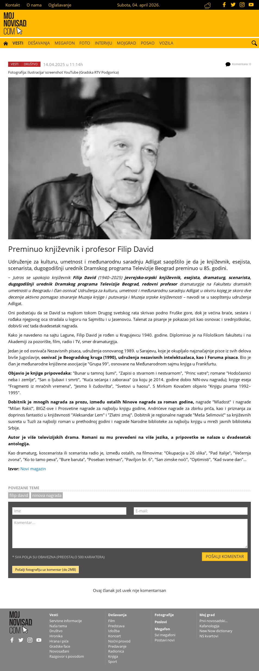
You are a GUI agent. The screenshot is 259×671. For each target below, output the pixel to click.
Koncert (114, 636)
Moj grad (207, 614)
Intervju (103, 43)
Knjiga (113, 656)
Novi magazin (33, 468)
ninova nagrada (46, 495)
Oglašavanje (59, 5)
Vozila (166, 43)
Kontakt (12, 5)
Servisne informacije (65, 620)
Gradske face (59, 646)
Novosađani (59, 651)
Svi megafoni (165, 634)
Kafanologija (209, 625)
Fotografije (164, 614)
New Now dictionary (215, 630)
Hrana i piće (58, 641)
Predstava (116, 625)
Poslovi (161, 621)
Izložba (114, 630)
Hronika (56, 636)
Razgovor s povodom (66, 656)
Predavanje (117, 646)
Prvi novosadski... (213, 620)
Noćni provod (119, 641)
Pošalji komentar (225, 556)
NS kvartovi (208, 636)
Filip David (19, 495)
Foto (84, 43)
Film (111, 620)
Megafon (65, 43)
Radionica (116, 651)
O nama (34, 5)
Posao (148, 43)
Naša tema (58, 625)
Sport (112, 661)
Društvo (31, 64)
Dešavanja (39, 43)
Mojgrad (126, 43)
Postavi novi (164, 640)
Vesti (18, 43)
